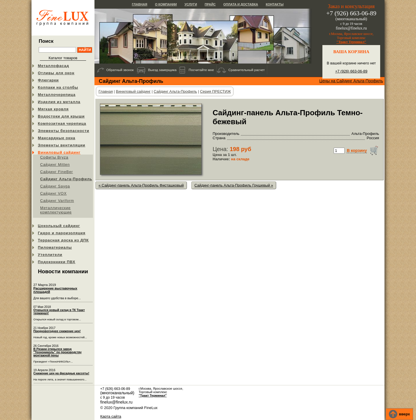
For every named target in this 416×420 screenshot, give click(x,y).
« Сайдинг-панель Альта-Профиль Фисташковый (141, 185)
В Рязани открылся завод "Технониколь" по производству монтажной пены (58, 352)
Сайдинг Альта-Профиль (66, 179)
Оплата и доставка (240, 4)
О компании (166, 4)
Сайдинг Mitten (55, 164)
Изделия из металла (59, 102)
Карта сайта (110, 416)
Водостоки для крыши (61, 116)
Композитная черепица (62, 123)
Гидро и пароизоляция (62, 233)
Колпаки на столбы (58, 87)
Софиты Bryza (54, 157)
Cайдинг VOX (53, 193)
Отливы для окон (56, 73)
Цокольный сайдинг (59, 226)
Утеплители (50, 254)
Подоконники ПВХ (56, 262)
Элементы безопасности (63, 131)
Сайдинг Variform (57, 200)
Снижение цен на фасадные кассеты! (61, 373)
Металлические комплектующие (56, 210)
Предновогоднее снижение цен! (57, 331)
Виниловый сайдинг (59, 152)
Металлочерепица (56, 94)
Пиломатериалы (55, 247)
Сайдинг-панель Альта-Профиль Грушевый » (233, 185)
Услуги (191, 4)
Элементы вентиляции (61, 145)
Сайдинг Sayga (55, 186)
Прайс (210, 4)
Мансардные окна (56, 138)
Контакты (275, 4)
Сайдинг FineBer (56, 172)
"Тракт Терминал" (351, 42)
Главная (139, 4)
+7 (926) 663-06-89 (351, 71)
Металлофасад (53, 66)
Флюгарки (48, 80)
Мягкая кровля (53, 109)
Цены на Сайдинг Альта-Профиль (351, 81)
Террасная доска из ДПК (63, 240)
